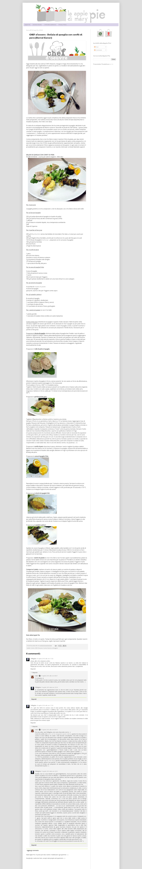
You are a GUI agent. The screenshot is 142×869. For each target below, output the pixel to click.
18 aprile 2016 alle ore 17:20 (45, 658)
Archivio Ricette (37, 24)
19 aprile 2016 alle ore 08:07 (49, 676)
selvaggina (55, 648)
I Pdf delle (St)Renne (50, 24)
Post (96, 47)
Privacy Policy (62, 24)
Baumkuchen (36, 234)
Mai (79, 64)
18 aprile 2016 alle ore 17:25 (45, 705)
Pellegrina (33, 658)
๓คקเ (36, 676)
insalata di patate (40, 287)
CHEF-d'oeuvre (39, 648)
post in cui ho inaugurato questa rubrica (59, 734)
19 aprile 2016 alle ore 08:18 (49, 729)
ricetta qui (45, 240)
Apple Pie (27, 24)
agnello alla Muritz (49, 760)
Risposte (34, 672)
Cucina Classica (47, 648)
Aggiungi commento (33, 850)
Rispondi (33, 669)
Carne (32, 648)
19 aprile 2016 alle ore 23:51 (49, 771)
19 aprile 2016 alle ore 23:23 (49, 687)
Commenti (98, 50)
